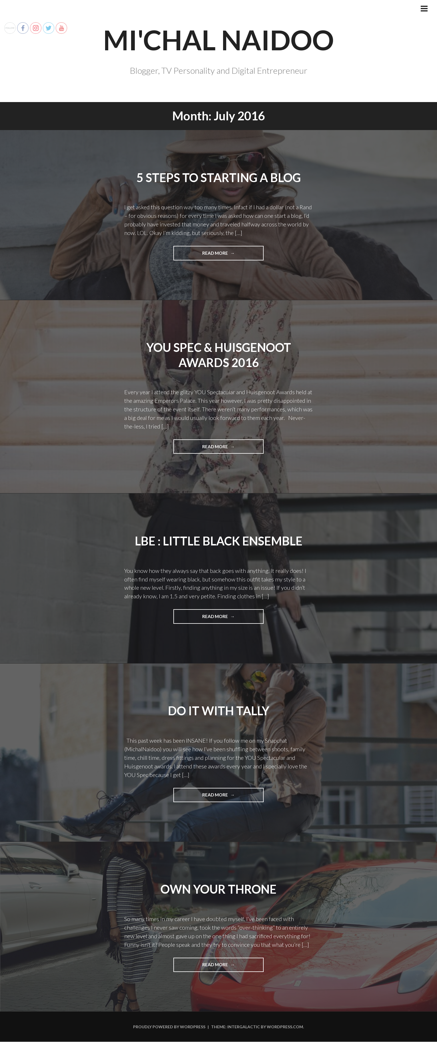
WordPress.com (285, 1027)
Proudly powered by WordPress (169, 1027)
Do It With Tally (218, 711)
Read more (226, 255)
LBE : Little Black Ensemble (218, 541)
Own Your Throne (219, 889)
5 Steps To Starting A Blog (218, 177)
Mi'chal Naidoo (218, 39)
